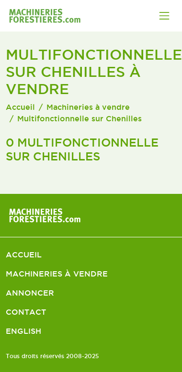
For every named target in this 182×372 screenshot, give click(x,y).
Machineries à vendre (88, 107)
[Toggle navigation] (164, 16)
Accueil (20, 107)
